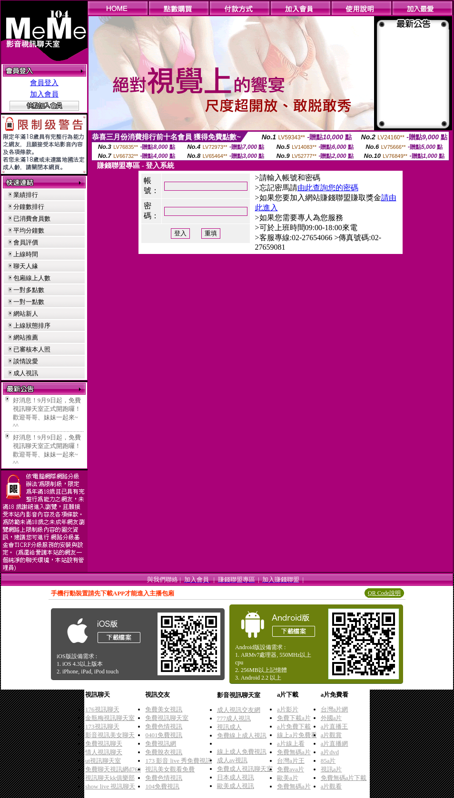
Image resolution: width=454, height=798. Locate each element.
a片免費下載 (294, 726)
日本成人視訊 (235, 777)
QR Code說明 (384, 593)
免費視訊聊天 (103, 743)
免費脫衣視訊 (163, 752)
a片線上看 (291, 743)
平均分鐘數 (28, 230)
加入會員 (44, 94)
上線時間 (25, 254)
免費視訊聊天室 (166, 717)
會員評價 (25, 242)
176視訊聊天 (102, 709)
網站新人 (25, 313)
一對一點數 (28, 301)
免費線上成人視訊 (241, 735)
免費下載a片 (294, 717)
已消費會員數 (31, 218)
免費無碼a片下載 (344, 777)
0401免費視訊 (163, 735)
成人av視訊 (232, 760)
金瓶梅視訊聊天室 (110, 717)
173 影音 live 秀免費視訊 (178, 760)
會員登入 (44, 83)
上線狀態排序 (31, 325)
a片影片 (287, 709)
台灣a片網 (334, 709)
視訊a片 (331, 769)
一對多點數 (28, 289)
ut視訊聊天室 (103, 760)
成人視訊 (25, 373)
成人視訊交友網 (238, 709)
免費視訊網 (160, 743)
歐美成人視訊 (235, 785)
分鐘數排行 (28, 206)
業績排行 (25, 194)
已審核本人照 (31, 349)
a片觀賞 (331, 735)
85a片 (328, 760)
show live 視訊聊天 (110, 786)
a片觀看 (331, 786)
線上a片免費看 (297, 735)
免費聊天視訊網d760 (113, 769)
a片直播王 (334, 726)
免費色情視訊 (163, 726)
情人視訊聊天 (103, 752)
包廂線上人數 (31, 278)
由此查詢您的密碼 (327, 188)
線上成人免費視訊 (241, 751)
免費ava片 (290, 769)
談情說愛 (25, 361)
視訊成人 (229, 726)
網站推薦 (25, 337)
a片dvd (330, 752)
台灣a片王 (291, 760)
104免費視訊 (162, 786)
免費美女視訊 (163, 709)
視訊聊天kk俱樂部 (110, 777)
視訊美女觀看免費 (170, 769)
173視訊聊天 (102, 726)
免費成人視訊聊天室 (245, 768)
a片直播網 (334, 743)
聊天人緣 (25, 266)
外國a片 (331, 717)
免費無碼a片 (294, 752)
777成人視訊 (234, 718)
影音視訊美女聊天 (110, 735)
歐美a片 (287, 777)
